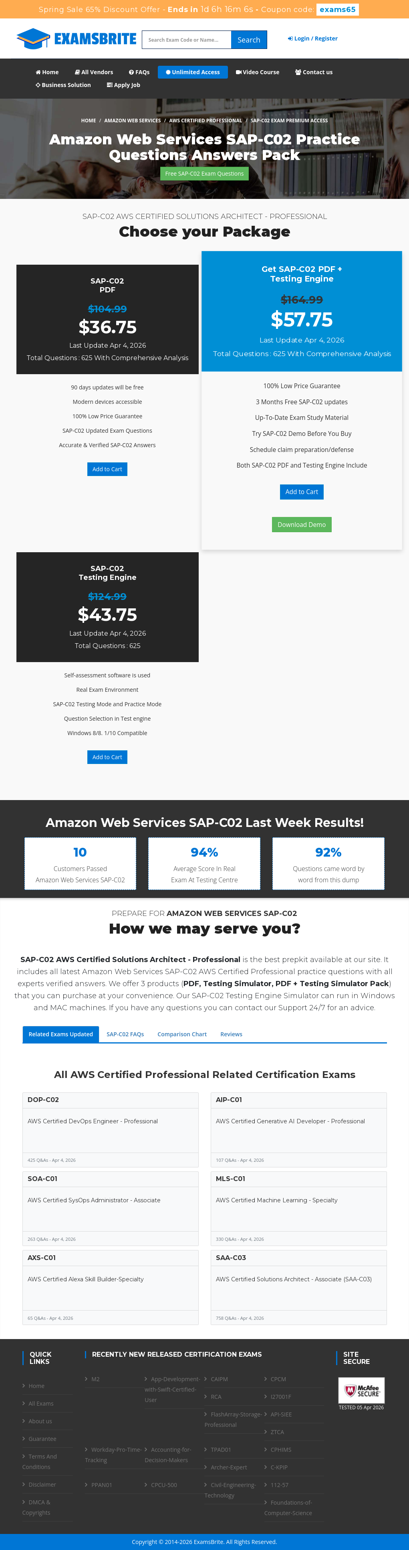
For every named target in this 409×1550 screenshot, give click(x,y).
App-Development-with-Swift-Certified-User (172, 1389)
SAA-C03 (231, 1258)
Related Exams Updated (61, 1034)
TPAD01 (221, 1449)
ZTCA (277, 1432)
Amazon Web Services (133, 120)
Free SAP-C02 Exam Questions (204, 173)
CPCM (278, 1379)
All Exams (41, 1403)
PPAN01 (101, 1485)
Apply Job (123, 85)
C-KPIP (279, 1467)
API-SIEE (281, 1414)
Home (47, 72)
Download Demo (302, 525)
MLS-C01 (230, 1179)
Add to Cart (107, 469)
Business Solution (63, 85)
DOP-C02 (43, 1100)
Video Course (258, 72)
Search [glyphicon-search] (249, 40)
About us (40, 1421)
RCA (216, 1396)
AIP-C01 (229, 1100)
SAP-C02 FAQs (125, 1034)
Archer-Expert (229, 1467)
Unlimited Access (193, 72)
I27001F (281, 1396)
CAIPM (219, 1379)
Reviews (231, 1034)
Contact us (313, 72)
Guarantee (42, 1439)
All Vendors (94, 72)
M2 (95, 1379)
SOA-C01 (42, 1179)
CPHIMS (281, 1449)
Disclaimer (42, 1484)
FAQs (139, 72)
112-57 (280, 1485)
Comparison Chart (182, 1034)
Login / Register (313, 38)
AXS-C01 (42, 1258)
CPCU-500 (164, 1485)
